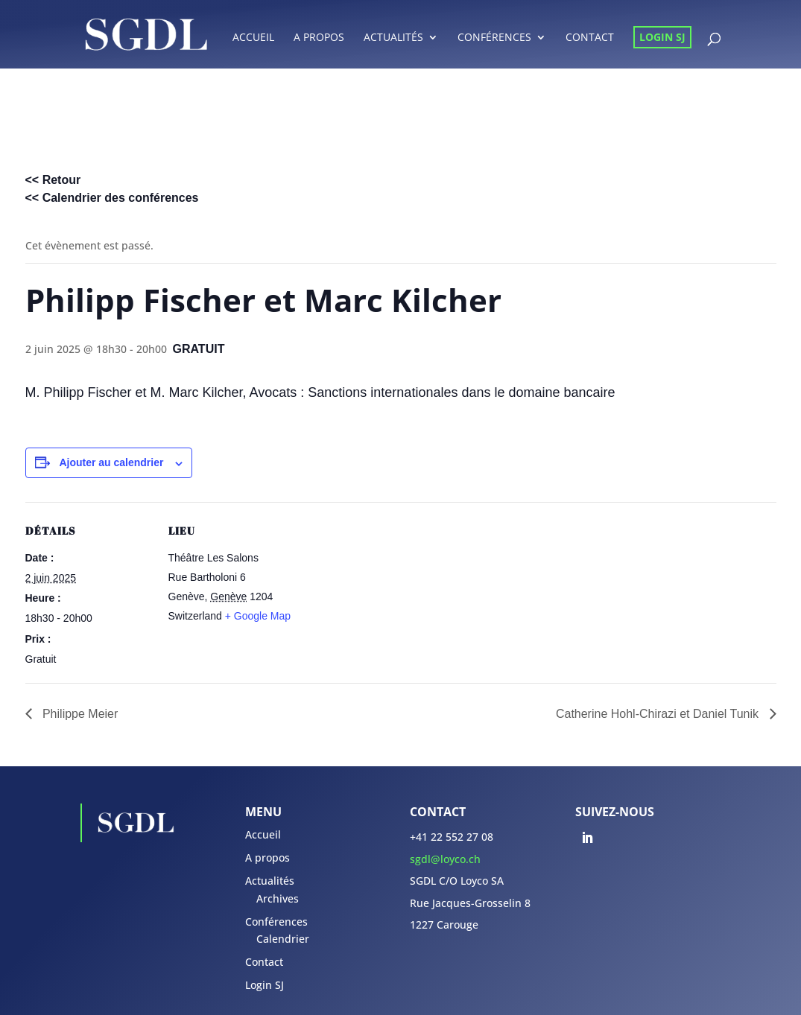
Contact (590, 38)
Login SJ (662, 37)
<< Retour (53, 180)
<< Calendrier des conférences (112, 197)
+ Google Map (258, 616)
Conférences (494, 38)
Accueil (253, 38)
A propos (319, 38)
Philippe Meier (78, 713)
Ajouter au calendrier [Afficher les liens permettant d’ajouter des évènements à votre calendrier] (111, 462)
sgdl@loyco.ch (445, 859)
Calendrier (282, 939)
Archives (277, 898)
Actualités (393, 38)
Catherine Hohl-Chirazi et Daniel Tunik (659, 713)
